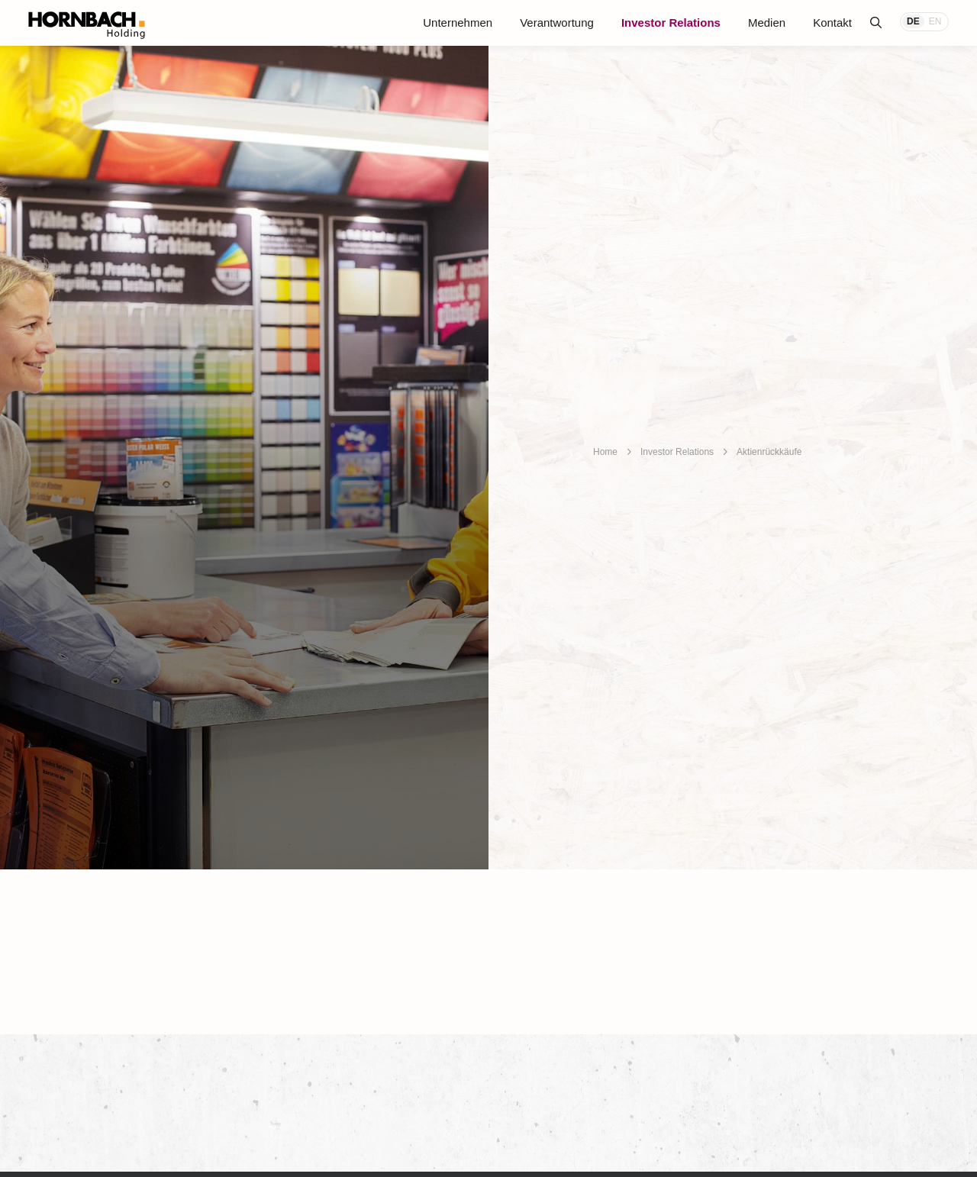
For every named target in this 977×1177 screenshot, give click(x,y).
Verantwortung (557, 22)
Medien (766, 22)
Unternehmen (457, 22)
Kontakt (832, 22)
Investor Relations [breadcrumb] (677, 452)
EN (935, 21)
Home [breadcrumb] (605, 452)
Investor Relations (671, 22)
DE (913, 21)
